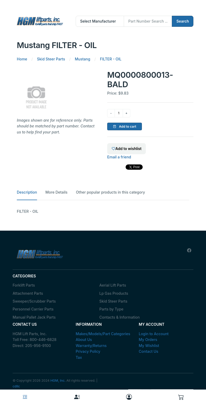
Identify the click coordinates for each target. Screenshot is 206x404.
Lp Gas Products (113, 293)
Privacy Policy (88, 351)
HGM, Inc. (58, 380)
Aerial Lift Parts (112, 285)
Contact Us (148, 351)
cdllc (16, 386)
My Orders (148, 339)
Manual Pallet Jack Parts (34, 317)
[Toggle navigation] (25, 397)
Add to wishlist (126, 148)
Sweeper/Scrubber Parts (34, 301)
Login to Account (154, 334)
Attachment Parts (28, 293)
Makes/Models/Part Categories (103, 334)
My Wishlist (149, 345)
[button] (181, 397)
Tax (79, 357)
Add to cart (124, 126)
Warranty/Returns (91, 345)
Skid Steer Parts (113, 301)
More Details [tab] (56, 192)
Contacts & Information (119, 317)
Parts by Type (111, 309)
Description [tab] (27, 192)
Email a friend (119, 157)
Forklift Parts (24, 285)
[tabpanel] (103, 211)
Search (182, 21)
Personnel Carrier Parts (33, 309)
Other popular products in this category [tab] (110, 192)
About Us (84, 339)
